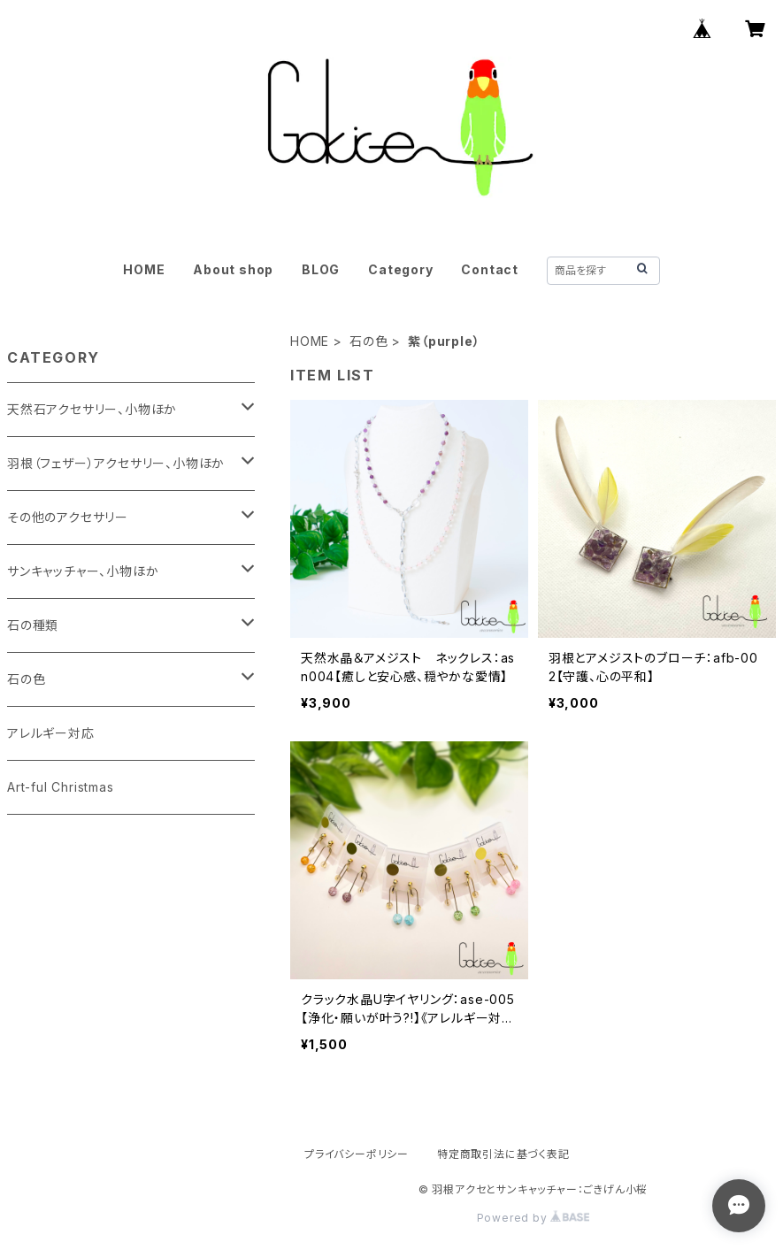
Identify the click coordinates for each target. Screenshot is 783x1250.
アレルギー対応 (51, 732)
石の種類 (32, 625)
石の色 (368, 341)
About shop (233, 269)
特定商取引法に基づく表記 (503, 1154)
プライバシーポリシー (356, 1154)
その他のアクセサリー (67, 517)
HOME (144, 269)
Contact (489, 269)
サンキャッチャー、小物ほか (82, 571)
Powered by (533, 1217)
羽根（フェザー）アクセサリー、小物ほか (116, 463)
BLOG (321, 269)
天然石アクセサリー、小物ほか (92, 409)
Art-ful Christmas (60, 786)
